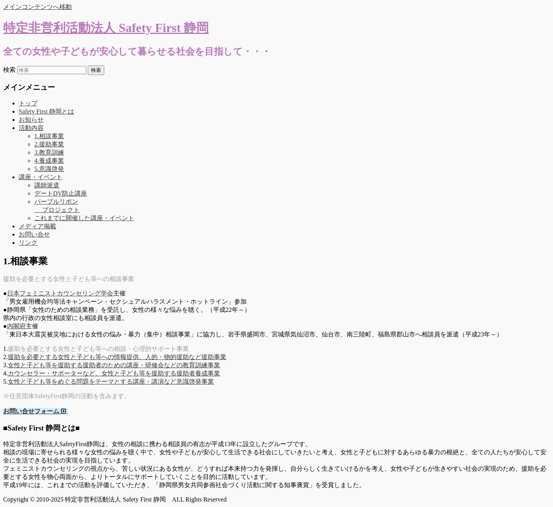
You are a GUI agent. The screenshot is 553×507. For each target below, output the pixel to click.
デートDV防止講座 (60, 193)
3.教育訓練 (49, 152)
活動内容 (31, 128)
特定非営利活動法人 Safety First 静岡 (106, 28)
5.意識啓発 (49, 168)
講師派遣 (46, 185)
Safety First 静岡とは (46, 111)
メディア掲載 (37, 226)
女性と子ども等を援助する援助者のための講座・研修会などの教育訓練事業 (114, 365)
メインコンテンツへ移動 (37, 7)
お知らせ (31, 119)
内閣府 (16, 326)
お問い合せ (34, 234)
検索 (9, 69)
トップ (28, 103)
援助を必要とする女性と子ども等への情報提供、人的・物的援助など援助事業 (117, 357)
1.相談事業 (49, 136)
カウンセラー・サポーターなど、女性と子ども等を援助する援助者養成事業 (114, 373)
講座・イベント (40, 177)
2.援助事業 (49, 144)
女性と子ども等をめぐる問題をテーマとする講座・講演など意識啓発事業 (111, 381)
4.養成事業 (49, 160)
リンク (28, 242)
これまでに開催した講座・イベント (84, 218)
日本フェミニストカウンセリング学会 (60, 293)
